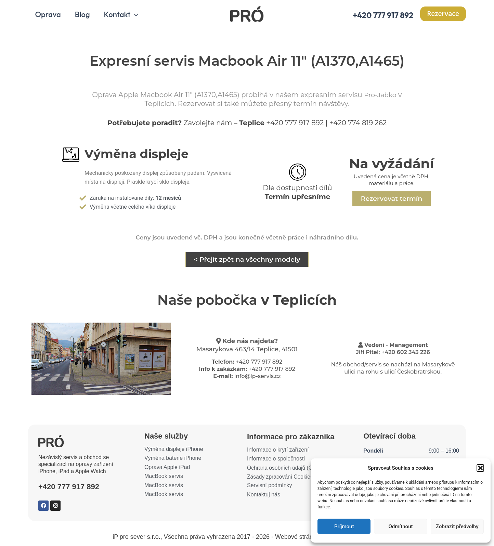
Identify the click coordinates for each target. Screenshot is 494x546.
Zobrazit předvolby (457, 526)
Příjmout (344, 526)
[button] (480, 468)
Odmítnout (401, 526)
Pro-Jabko (380, 97)
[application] (137, 16)
